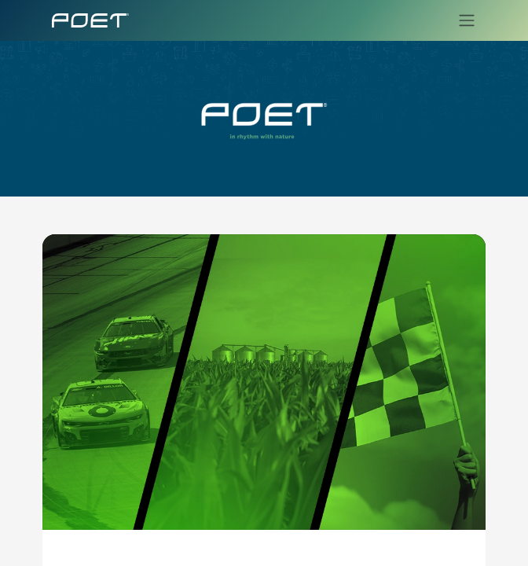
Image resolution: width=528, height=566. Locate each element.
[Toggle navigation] (462, 20)
